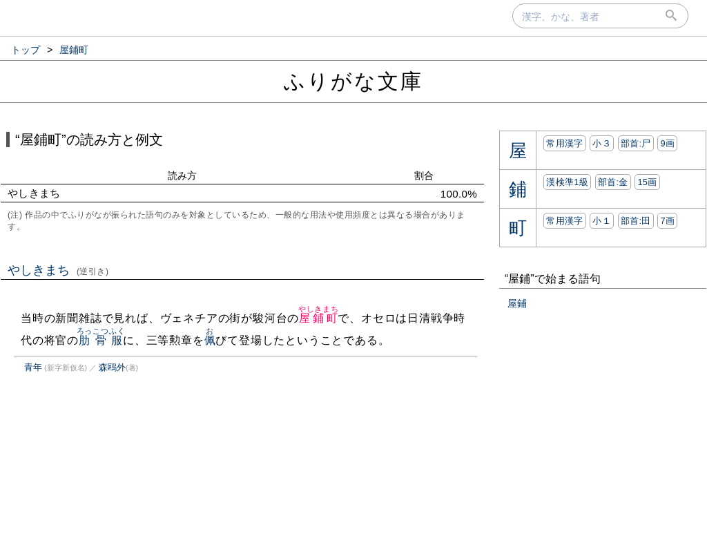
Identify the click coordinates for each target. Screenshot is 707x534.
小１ (601, 221)
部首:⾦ (613, 182)
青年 (33, 367)
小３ (601, 143)
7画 (667, 221)
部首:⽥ (636, 221)
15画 (647, 182)
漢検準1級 (567, 182)
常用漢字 (564, 143)
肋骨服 (101, 340)
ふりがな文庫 (353, 81)
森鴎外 (112, 367)
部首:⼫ (636, 143)
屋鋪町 (318, 318)
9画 (667, 143)
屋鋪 (517, 303)
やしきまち (58, 270)
